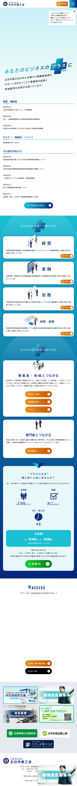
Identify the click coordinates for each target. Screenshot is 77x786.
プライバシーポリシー (31, 776)
